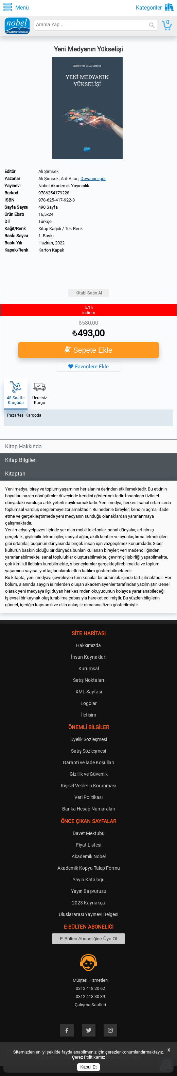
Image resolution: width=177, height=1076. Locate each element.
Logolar (89, 703)
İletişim (88, 715)
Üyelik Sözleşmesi (88, 739)
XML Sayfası (88, 691)
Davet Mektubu (89, 833)
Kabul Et (89, 1067)
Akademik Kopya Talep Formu (88, 868)
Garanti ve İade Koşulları (88, 762)
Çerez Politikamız (88, 1057)
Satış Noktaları (88, 680)
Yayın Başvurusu (88, 891)
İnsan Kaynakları (88, 657)
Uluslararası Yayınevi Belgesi (88, 914)
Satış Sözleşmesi (88, 751)
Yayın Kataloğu (89, 879)
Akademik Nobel (89, 856)
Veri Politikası (88, 797)
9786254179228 (53, 192)
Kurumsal (88, 668)
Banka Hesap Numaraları (88, 809)
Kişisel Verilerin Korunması (88, 785)
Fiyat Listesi (88, 845)
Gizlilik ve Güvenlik (89, 774)
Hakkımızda (88, 645)
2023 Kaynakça (88, 902)
